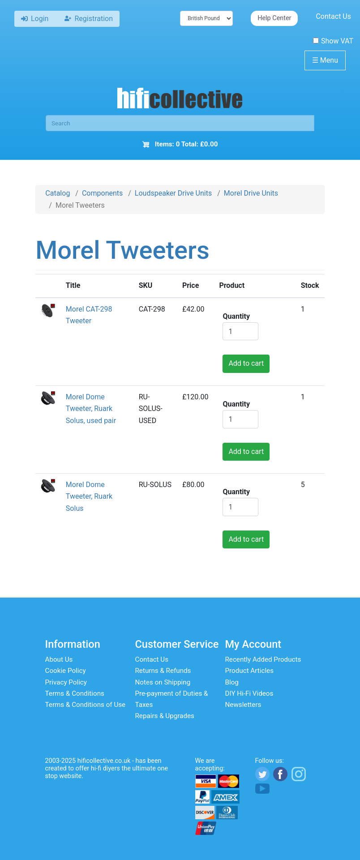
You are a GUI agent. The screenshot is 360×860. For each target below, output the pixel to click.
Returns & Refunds (163, 671)
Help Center (274, 18)
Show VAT (333, 41)
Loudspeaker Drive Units (173, 193)
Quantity (236, 316)
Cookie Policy (65, 671)
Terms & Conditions (74, 693)
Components (102, 193)
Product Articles (249, 671)
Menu (325, 60)
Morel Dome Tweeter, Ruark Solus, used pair (91, 409)
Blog (232, 682)
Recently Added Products (263, 659)
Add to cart (246, 363)
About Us (59, 659)
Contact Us (333, 16)
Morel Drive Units (251, 193)
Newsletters (243, 705)
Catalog (57, 193)
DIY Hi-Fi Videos (249, 693)
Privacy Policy (66, 682)
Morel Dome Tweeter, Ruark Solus (89, 496)
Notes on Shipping (163, 682)
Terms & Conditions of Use (85, 705)
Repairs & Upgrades (164, 716)
